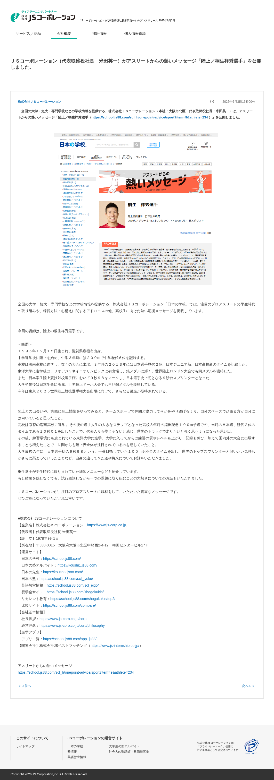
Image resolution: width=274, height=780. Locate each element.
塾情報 (72, 751)
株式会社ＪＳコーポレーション (39, 102)
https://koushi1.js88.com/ (77, 565)
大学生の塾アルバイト (124, 746)
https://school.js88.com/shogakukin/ (75, 592)
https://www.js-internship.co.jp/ (115, 646)
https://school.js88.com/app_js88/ (69, 639)
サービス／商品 (28, 33)
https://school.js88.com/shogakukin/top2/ (82, 599)
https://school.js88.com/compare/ (69, 605)
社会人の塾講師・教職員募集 (129, 751)
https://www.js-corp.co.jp (106, 525)
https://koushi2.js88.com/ (63, 572)
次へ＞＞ (248, 686)
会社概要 (64, 33)
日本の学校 (75, 746)
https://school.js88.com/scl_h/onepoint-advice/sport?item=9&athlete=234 (150, 117)
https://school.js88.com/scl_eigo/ (73, 585)
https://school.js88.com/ (62, 558)
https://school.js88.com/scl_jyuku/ (66, 579)
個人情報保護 (135, 33)
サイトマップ (25, 746)
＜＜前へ (24, 686)
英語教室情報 (77, 757)
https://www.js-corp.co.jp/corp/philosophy (72, 625)
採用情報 (99, 33)
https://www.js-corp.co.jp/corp (62, 619)
